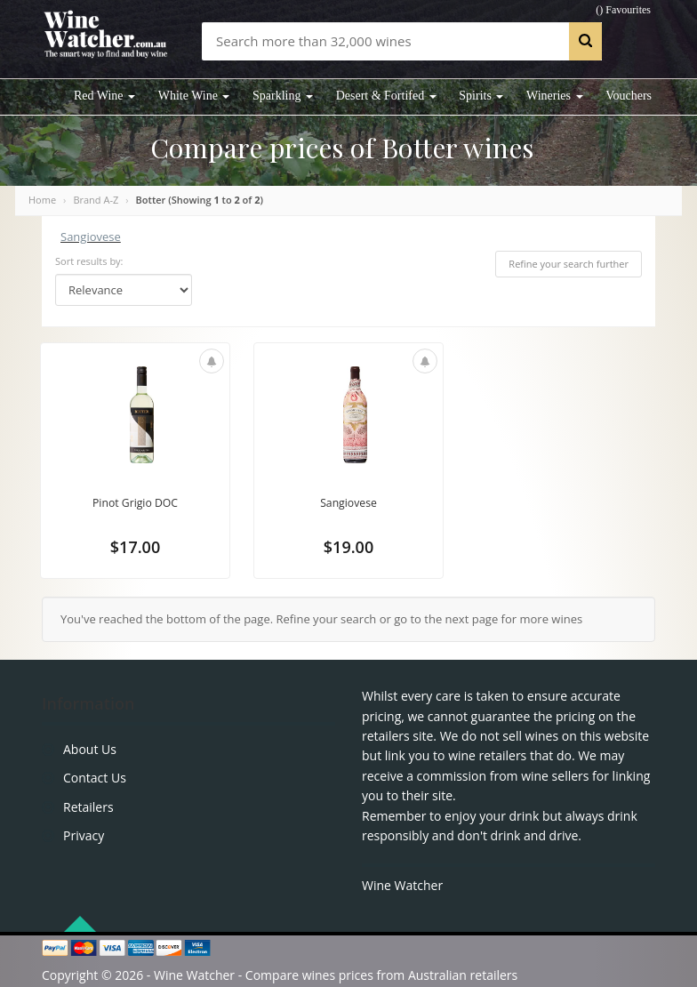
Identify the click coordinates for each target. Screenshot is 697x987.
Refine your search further (569, 263)
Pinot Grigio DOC (135, 503)
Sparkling (282, 95)
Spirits (481, 95)
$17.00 (135, 549)
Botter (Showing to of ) (199, 199)
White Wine (194, 95)
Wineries (554, 95)
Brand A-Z (95, 199)
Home (42, 199)
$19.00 (348, 549)
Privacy (83, 835)
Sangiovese (90, 237)
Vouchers (628, 95)
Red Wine (104, 95)
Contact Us (94, 777)
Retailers (88, 806)
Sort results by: (89, 261)
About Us (89, 749)
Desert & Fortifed (386, 95)
